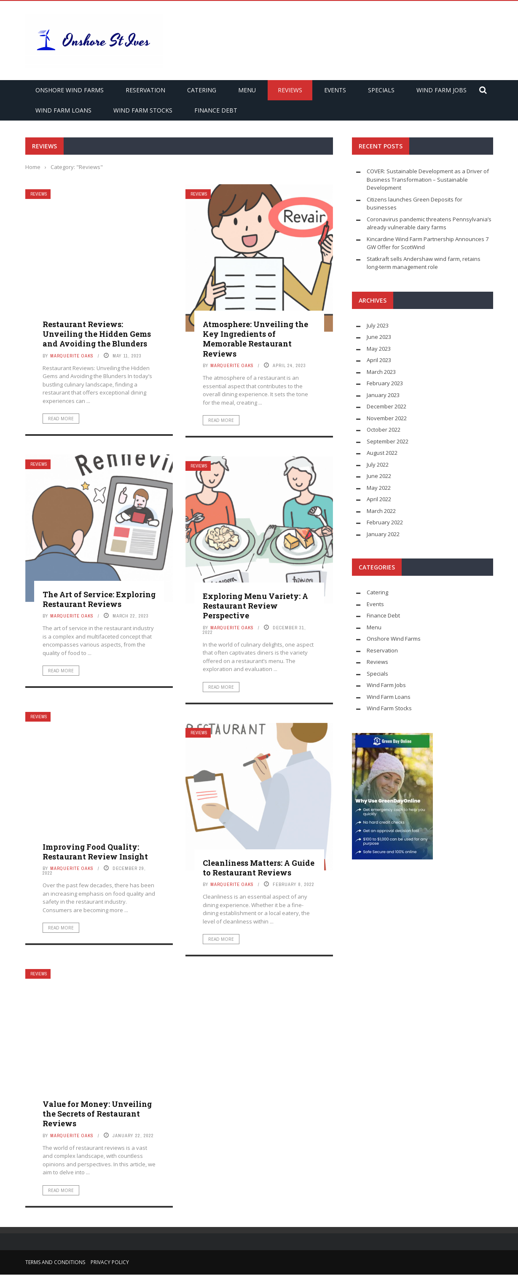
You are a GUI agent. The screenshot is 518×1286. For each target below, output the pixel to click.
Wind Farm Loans (63, 110)
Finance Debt (215, 110)
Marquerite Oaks (72, 356)
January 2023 (383, 395)
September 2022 (387, 441)
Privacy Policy (110, 1262)
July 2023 (378, 325)
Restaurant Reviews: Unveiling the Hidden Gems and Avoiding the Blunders (97, 334)
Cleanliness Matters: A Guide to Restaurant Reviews (258, 868)
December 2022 (386, 406)
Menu (247, 90)
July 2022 (378, 464)
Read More (61, 419)
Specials (381, 90)
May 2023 (379, 348)
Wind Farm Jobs (441, 90)
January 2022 (383, 534)
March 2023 (381, 372)
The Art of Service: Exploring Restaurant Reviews (99, 599)
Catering (201, 90)
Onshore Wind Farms (69, 90)
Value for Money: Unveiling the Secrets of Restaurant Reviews (97, 1114)
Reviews (290, 90)
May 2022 (379, 487)
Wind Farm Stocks (142, 110)
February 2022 (385, 522)
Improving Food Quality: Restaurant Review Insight (95, 852)
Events (335, 90)
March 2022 (381, 511)
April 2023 (379, 360)
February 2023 (385, 383)
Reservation (145, 90)
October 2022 (383, 429)
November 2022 (387, 418)
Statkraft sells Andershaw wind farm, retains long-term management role (423, 263)
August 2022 (382, 452)
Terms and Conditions (55, 1262)
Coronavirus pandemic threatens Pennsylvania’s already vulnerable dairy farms (429, 223)
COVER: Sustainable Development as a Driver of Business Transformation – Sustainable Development (428, 179)
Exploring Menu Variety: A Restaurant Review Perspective (255, 606)
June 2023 (379, 337)
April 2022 (379, 499)
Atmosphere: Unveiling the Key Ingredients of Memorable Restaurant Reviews (255, 339)
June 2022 (379, 476)
